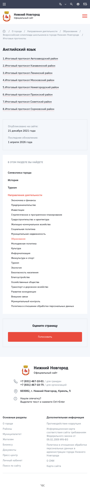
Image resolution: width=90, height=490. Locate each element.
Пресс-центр (10, 455)
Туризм (12, 187)
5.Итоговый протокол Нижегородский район (31, 87)
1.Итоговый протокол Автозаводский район (30, 58)
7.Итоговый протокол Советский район (27, 101)
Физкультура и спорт (22, 258)
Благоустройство (20, 277)
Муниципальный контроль (25, 301)
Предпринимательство (23, 205)
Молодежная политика (23, 243)
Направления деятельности (42, 31)
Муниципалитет (12, 434)
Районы (7, 429)
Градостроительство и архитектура (30, 219)
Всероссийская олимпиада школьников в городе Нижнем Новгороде (41, 35)
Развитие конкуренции (23, 291)
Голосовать (45, 336)
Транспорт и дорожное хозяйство (29, 287)
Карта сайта (54, 466)
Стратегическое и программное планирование (36, 214)
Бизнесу (8, 444)
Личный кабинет (12, 460)
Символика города (19, 172)
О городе (17, 31)
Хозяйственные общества (25, 282)
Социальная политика (23, 229)
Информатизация (20, 253)
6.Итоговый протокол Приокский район (28, 94)
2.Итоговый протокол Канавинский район (29, 65)
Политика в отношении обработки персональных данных (42, 306)
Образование (70, 31)
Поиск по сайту (12, 465)
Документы (9, 450)
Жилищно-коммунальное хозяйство (31, 224)
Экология (16, 267)
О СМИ (50, 460)
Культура (16, 248)
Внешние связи (19, 296)
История (13, 180)
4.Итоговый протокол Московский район (28, 80)
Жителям (8, 439)
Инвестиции (17, 210)
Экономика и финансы (23, 200)
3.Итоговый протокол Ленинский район (27, 73)
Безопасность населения (24, 272)
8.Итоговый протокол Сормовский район (28, 109)
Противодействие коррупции (64, 423)
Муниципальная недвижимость (28, 234)
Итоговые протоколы (14, 38)
